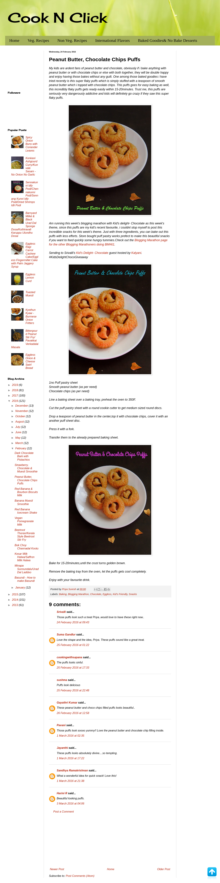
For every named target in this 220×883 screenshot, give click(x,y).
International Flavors (112, 40)
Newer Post (57, 869)
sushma (62, 679)
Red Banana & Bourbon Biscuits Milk (26, 492)
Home (14, 40)
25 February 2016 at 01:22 (73, 645)
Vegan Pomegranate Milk (24, 521)
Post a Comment (63, 811)
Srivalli (61, 611)
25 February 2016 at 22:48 (73, 690)
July (18, 426)
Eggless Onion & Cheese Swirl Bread (30, 361)
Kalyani (136, 253)
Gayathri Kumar (67, 702)
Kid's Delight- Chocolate (92, 253)
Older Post (163, 869)
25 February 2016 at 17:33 (73, 667)
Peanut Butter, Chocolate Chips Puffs (26, 480)
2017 (15, 395)
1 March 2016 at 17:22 (70, 758)
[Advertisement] (110, 840)
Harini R (62, 793)
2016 (15, 400)
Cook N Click (57, 17)
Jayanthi (62, 747)
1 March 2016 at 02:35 (70, 735)
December (22, 405)
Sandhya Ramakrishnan (72, 770)
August (20, 421)
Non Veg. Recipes (72, 40)
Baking (63, 594)
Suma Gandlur (66, 634)
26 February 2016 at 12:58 (73, 713)
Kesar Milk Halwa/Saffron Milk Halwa (25, 557)
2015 (15, 594)
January (20, 587)
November (22, 411)
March (19, 443)
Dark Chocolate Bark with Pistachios (24, 456)
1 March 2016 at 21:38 (70, 780)
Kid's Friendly (120, 594)
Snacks (133, 594)
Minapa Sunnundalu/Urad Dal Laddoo (27, 569)
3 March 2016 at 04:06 (70, 803)
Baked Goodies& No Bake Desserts (167, 40)
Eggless (107, 594)
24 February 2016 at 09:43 (73, 622)
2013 (15, 605)
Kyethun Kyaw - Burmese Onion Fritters (30, 316)
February (21, 448)
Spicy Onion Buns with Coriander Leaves (31, 144)
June (18, 432)
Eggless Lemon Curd (30, 277)
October (20, 416)
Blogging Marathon (78, 594)
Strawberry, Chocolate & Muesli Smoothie (26, 468)
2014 (15, 599)
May (18, 437)
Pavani (61, 725)
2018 (15, 390)
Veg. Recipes (38, 40)
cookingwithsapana (69, 657)
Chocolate (95, 594)
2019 (15, 384)
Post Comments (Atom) (80, 875)
